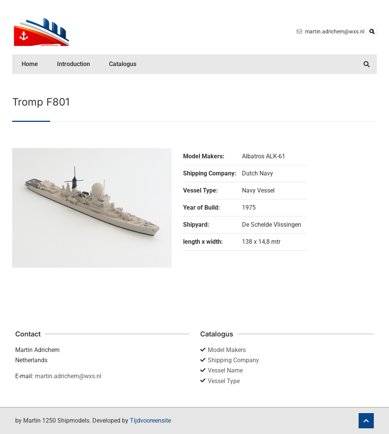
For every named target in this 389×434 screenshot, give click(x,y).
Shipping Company (233, 360)
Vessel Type (224, 381)
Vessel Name (225, 370)
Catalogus (122, 64)
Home (30, 64)
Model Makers (227, 350)
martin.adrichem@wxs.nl (68, 376)
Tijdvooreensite (150, 420)
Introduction (73, 64)
